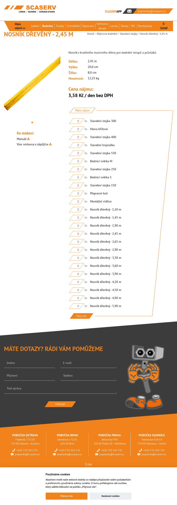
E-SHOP (164, 26)
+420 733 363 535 (27, 450)
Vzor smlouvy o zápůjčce (32, 144)
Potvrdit (82, 316)
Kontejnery (145, 26)
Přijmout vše (66, 496)
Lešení (35, 26)
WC (133, 26)
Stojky (60, 26)
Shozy (124, 26)
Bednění (47, 26)
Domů (90, 33)
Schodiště (73, 26)
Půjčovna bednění (107, 33)
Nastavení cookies (111, 496)
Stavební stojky (128, 33)
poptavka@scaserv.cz (27, 454)
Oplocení (88, 26)
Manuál (21, 139)
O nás (88, 464)
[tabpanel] (32, 84)
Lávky (114, 26)
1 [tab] (32, 122)
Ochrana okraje (102, 26)
